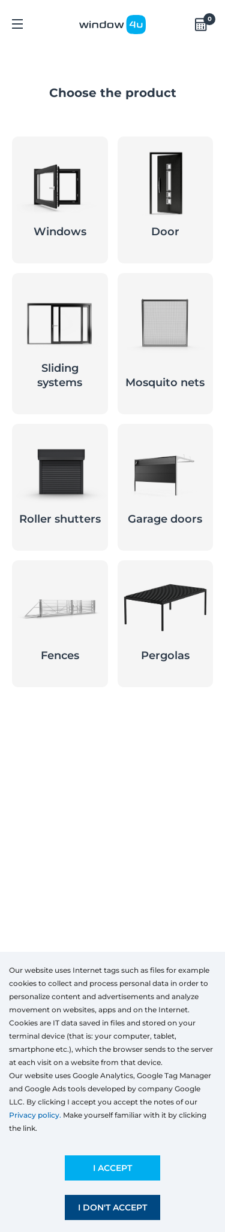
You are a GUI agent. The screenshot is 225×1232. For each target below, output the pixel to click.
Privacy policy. (35, 1114)
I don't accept (112, 1207)
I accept (112, 1168)
